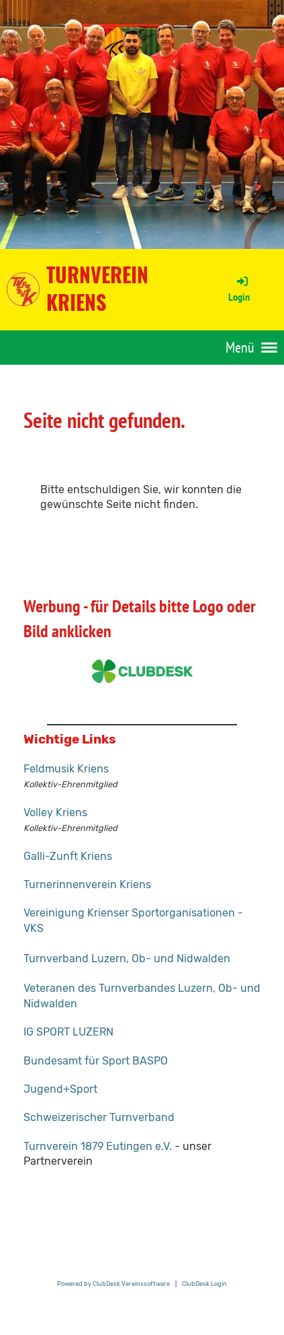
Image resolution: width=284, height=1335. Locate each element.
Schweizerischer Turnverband (99, 1117)
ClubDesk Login (204, 1283)
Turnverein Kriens (97, 289)
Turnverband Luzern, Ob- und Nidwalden (126, 958)
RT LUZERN (85, 1031)
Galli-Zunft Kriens (67, 856)
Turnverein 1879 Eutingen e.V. (97, 1146)
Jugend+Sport (60, 1089)
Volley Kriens (55, 812)
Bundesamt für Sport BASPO (95, 1060)
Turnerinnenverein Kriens (87, 884)
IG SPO (40, 1031)
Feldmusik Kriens (66, 768)
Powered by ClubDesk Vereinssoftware (113, 1283)
